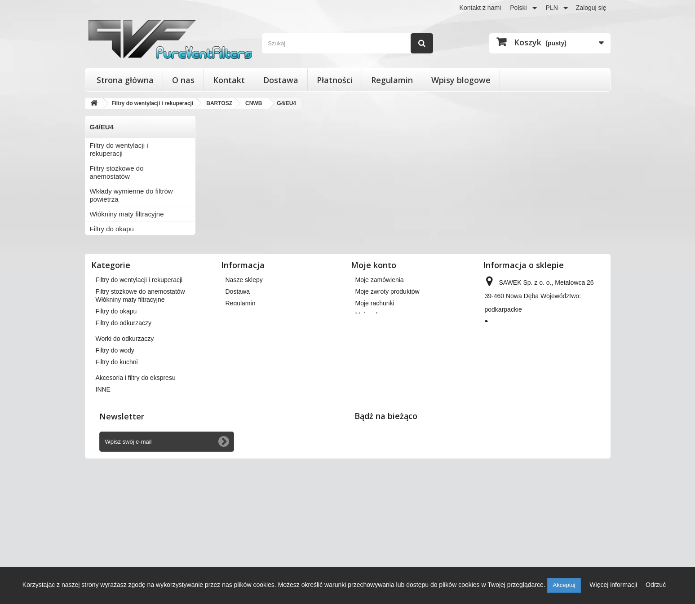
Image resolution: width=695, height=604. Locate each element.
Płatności (335, 80)
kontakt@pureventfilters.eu (557, 455)
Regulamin (392, 80)
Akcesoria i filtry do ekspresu (133, 303)
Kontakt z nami (480, 7)
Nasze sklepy (244, 379)
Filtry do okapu (112, 229)
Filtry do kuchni (112, 288)
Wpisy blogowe (461, 80)
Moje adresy (372, 414)
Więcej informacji (614, 584)
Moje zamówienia (379, 379)
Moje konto (373, 364)
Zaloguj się (591, 7)
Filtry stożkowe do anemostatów (117, 172)
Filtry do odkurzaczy (120, 243)
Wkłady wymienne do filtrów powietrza (131, 195)
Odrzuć (656, 584)
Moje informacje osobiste (390, 426)
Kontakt (229, 80)
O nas (183, 80)
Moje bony (370, 437)
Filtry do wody (111, 273)
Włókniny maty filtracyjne (127, 214)
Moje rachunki (374, 402)
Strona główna (125, 80)
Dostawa (280, 80)
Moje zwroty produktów (387, 391)
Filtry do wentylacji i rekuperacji (119, 149)
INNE (98, 318)
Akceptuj (564, 585)
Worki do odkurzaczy (121, 258)
